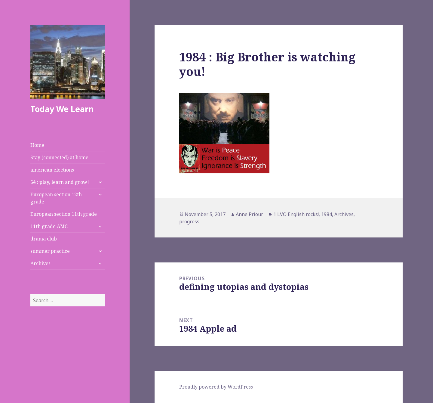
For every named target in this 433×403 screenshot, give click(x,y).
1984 (326, 214)
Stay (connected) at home (59, 157)
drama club (43, 238)
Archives (40, 263)
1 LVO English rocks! (296, 214)
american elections (52, 169)
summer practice (50, 251)
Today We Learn (62, 108)
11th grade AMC (49, 226)
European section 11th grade (63, 214)
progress (189, 221)
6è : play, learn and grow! (59, 182)
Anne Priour (249, 214)
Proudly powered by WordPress (216, 386)
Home (37, 145)
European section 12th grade (56, 198)
